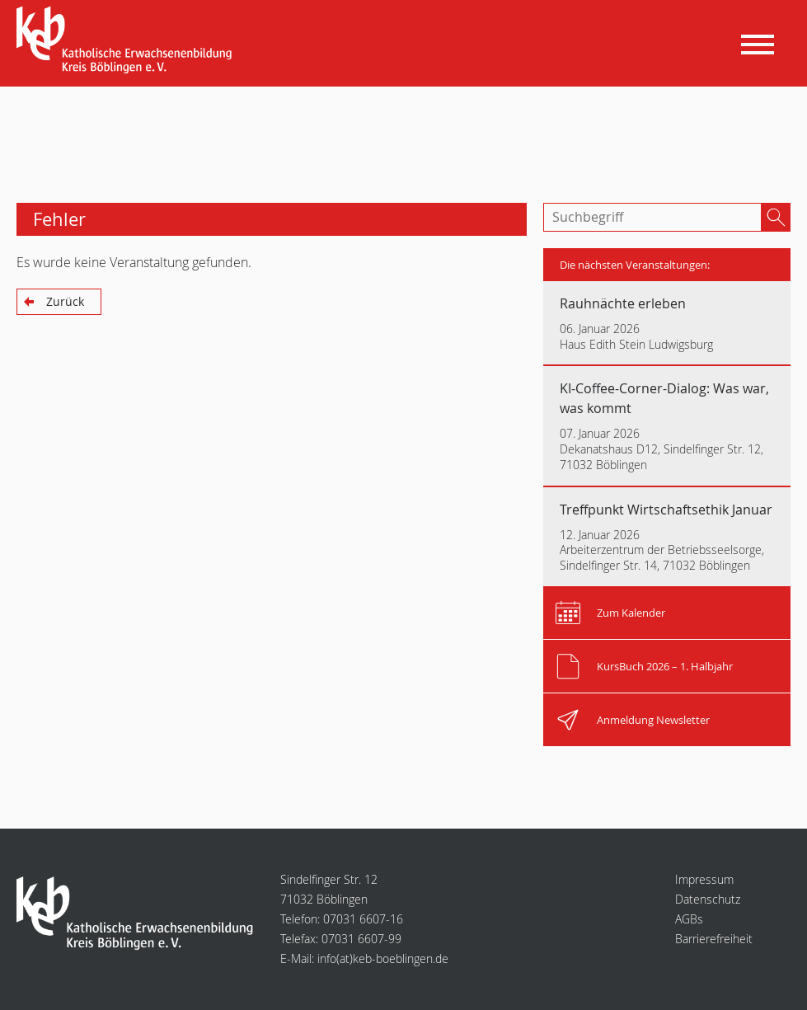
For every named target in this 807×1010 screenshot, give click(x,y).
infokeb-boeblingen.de (382, 958)
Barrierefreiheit (714, 939)
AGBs (689, 919)
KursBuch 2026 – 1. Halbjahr (665, 666)
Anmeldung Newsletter (653, 719)
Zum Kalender (631, 612)
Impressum (704, 879)
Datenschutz (707, 899)
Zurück (65, 301)
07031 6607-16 (363, 919)
